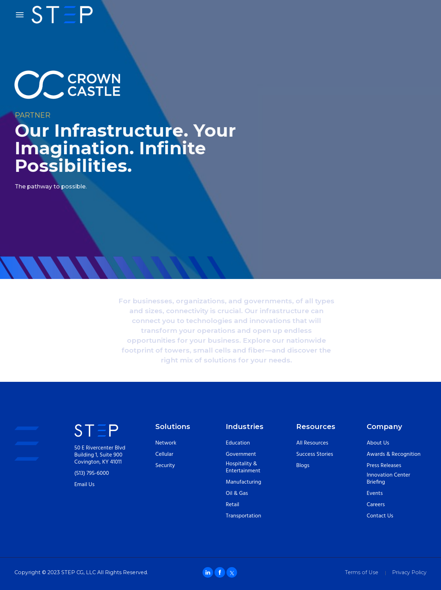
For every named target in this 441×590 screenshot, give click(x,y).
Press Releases (384, 465)
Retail (232, 504)
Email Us (84, 484)
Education (238, 443)
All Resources (312, 443)
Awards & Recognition (394, 454)
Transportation (243, 516)
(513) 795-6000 (91, 473)
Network (165, 443)
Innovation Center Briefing (388, 479)
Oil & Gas (237, 493)
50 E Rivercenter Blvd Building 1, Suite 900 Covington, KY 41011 (99, 455)
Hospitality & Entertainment (243, 467)
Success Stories (314, 454)
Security (165, 465)
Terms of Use (361, 572)
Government (241, 454)
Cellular (164, 454)
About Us (378, 443)
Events (375, 493)
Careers (376, 504)
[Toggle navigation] (19, 15)
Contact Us (380, 516)
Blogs (302, 465)
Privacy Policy (409, 572)
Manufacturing (243, 482)
